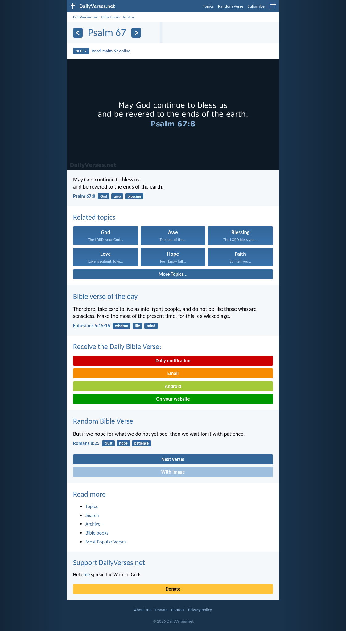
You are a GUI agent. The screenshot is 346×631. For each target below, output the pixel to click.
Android (173, 386)
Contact (178, 610)
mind (151, 326)
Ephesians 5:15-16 (91, 325)
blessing (134, 196)
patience (141, 443)
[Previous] (78, 33)
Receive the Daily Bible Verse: (117, 346)
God (103, 196)
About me (142, 610)
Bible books (110, 17)
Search (92, 515)
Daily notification (172, 361)
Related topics (94, 217)
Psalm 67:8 (84, 196)
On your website (173, 399)
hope (123, 443)
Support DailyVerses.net (109, 562)
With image (173, 472)
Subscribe (256, 6)
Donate (173, 589)
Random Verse (230, 6)
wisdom (121, 326)
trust (109, 443)
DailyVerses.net (85, 17)
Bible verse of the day (105, 296)
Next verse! (172, 459)
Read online (111, 51)
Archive (92, 524)
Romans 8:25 (86, 443)
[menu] (273, 8)
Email (173, 373)
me (87, 574)
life (137, 326)
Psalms (128, 17)
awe (117, 196)
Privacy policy (200, 610)
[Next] (136, 33)
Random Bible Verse (103, 421)
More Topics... (173, 274)
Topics (208, 6)
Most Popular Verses (105, 542)
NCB (81, 51)
